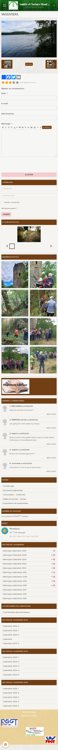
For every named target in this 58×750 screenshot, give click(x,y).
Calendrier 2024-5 (11, 674)
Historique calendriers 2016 (15, 594)
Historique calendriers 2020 (29, 576)
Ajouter (29, 174)
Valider (6, 214)
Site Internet (7, 114)
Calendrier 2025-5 (11, 706)
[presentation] (22, 164)
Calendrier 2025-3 (11, 693)
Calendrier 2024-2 (11, 661)
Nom (3, 93)
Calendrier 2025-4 (11, 701)
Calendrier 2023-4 (11, 626)
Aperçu (47, 127)
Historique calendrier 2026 (29, 550)
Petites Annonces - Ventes (14, 499)
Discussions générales (13, 490)
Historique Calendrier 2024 (29, 559)
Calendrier (7, 639)
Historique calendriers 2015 (15, 598)
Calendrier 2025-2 (11, 697)
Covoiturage (8, 486)
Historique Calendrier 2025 (29, 555)
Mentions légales (29, 712)
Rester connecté (10, 202)
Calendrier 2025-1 (11, 688)
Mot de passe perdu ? (9, 208)
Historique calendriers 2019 (29, 581)
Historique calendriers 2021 (29, 572)
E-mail (4, 103)
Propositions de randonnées (15, 503)
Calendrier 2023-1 (11, 630)
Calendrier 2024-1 (11, 657)
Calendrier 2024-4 (11, 670)
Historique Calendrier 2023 (29, 563)
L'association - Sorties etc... (15, 494)
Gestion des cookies (29, 715)
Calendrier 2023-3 (11, 634)
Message (5, 124)
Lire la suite (51, 414)
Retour (29, 64)
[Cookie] (5, 744)
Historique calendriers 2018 (29, 585)
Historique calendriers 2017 (14, 589)
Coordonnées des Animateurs (16, 612)
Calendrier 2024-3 (11, 666)
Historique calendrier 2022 (29, 568)
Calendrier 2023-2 (11, 643)
